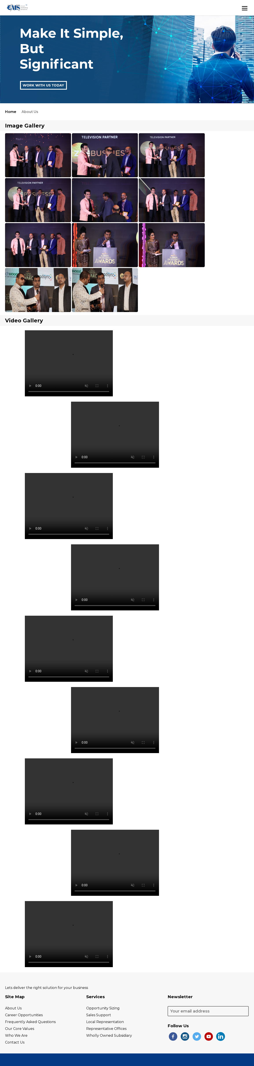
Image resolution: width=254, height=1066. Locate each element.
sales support (98, 1015)
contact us (14, 1042)
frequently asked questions (30, 1022)
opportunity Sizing (103, 1008)
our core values (19, 1029)
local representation (105, 1022)
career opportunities (24, 1015)
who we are (16, 1035)
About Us (13, 1008)
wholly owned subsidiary (109, 1035)
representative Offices (106, 1029)
